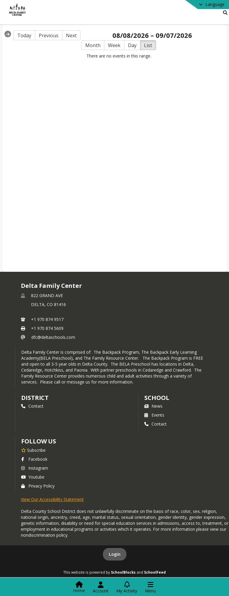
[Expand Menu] (7, 34)
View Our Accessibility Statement (52, 499)
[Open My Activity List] (126, 587)
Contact (32, 406)
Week (114, 45)
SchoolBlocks (123, 572)
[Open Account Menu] (101, 587)
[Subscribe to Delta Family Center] (33, 450)
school (156, 398)
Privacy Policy (38, 486)
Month (92, 45)
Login (114, 554)
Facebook (34, 459)
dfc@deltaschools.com (53, 337)
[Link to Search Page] (224, 12)
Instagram (34, 468)
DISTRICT (35, 398)
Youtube (32, 477)
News (153, 406)
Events (154, 415)
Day (132, 45)
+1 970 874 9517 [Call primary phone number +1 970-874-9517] (47, 319)
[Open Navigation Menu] (150, 587)
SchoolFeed (155, 572)
